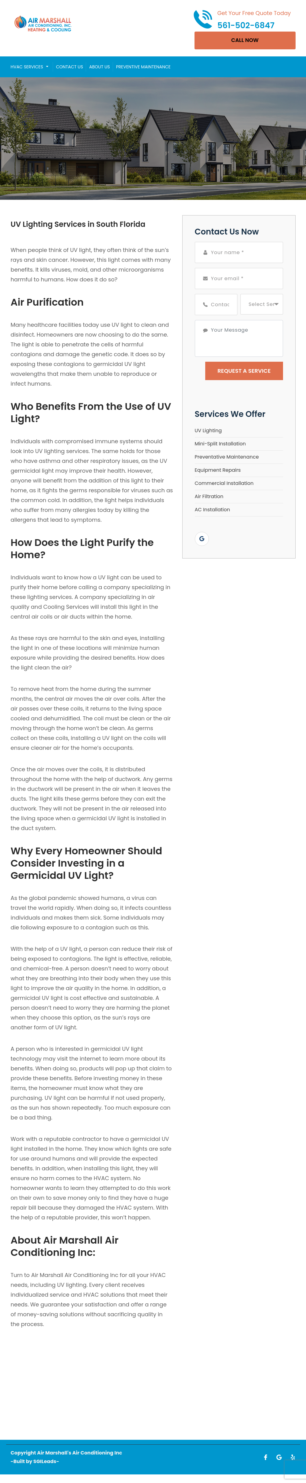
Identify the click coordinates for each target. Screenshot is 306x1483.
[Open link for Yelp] (293, 1457)
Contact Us (69, 67)
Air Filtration (209, 497)
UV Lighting (208, 431)
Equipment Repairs (218, 470)
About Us (99, 67)
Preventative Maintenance (227, 457)
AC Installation (212, 510)
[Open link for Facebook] (265, 1457)
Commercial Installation (224, 483)
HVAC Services (27, 67)
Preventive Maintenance (143, 67)
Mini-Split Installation (220, 444)
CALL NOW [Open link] (245, 40)
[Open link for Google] (202, 539)
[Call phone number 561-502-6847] (242, 19)
